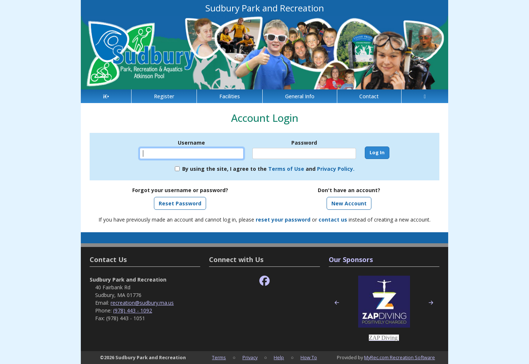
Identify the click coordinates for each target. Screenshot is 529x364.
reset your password (283, 219)
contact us (333, 219)
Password (304, 142)
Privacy (250, 357)
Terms (219, 357)
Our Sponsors (351, 259)
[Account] (425, 96)
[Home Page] (106, 96)
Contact (369, 96)
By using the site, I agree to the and (268, 168)
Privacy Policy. (336, 168)
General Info (299, 96)
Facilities (229, 96)
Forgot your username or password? (180, 190)
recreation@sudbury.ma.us (142, 302)
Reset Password (180, 203)
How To (309, 357)
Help (279, 357)
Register (164, 96)
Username (191, 142)
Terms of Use (286, 168)
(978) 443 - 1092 (132, 310)
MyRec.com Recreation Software (399, 357)
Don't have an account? (349, 190)
